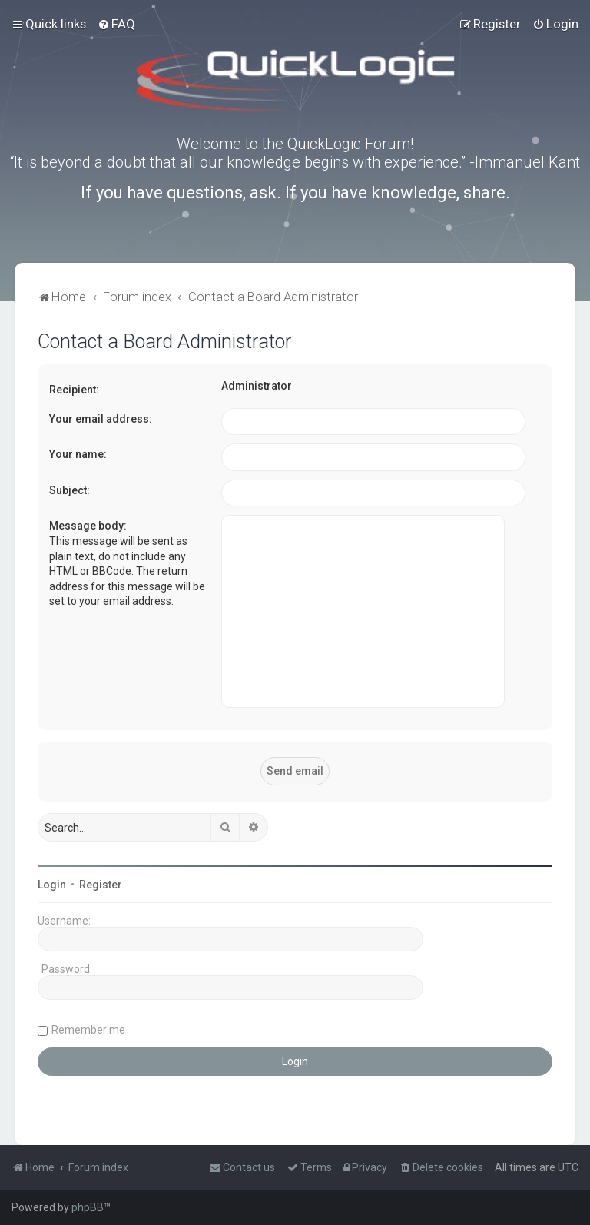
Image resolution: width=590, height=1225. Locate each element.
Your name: (78, 454)
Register (100, 884)
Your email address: (100, 419)
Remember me (88, 1030)
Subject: (69, 490)
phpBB (87, 1207)
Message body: (88, 526)
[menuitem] (116, 24)
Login (52, 884)
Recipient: (74, 389)
